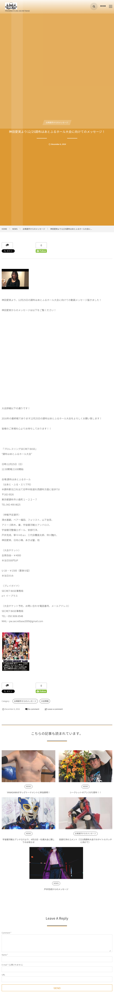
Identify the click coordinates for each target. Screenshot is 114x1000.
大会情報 (45, 701)
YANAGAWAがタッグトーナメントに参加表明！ (28, 793)
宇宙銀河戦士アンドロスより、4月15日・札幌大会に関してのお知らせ (29, 842)
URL (3, 974)
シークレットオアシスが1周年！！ (85, 793)
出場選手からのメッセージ (57, 122)
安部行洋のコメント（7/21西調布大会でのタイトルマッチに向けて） (85, 842)
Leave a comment (55, 709)
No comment (33, 709)
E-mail (4, 964)
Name (4, 954)
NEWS (28, 788)
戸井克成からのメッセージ (56, 890)
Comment (6, 932)
